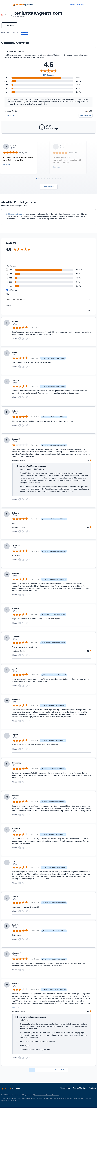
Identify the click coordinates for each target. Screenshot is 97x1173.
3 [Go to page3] (43, 1070)
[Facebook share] (19, 338)
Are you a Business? (77, 4)
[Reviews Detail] (11, 116)
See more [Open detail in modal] (6, 165)
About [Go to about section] (15, 32)
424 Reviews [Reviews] (48, 75)
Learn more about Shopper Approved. (46, 1095)
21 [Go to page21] (56, 1070)
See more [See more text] (15, 1007)
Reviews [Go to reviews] (24, 32)
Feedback (92, 1088)
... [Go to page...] (49, 1070)
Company (9, 25)
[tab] (36, 178)
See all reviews (48, 187)
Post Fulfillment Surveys (16, 299)
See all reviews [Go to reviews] (85, 116)
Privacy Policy (65, 1088)
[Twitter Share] (23, 338)
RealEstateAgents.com (14, 214)
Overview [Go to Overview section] (5, 32)
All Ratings (13, 290)
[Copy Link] (27, 338)
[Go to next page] (63, 1070)
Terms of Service (79, 1088)
